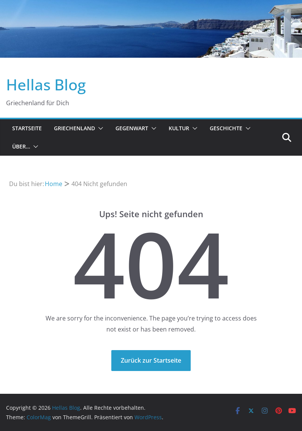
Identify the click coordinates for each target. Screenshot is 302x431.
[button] (99, 128)
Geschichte (226, 128)
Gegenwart (131, 128)
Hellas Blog (46, 84)
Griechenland (74, 128)
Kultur (179, 128)
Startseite (27, 128)
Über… (21, 146)
